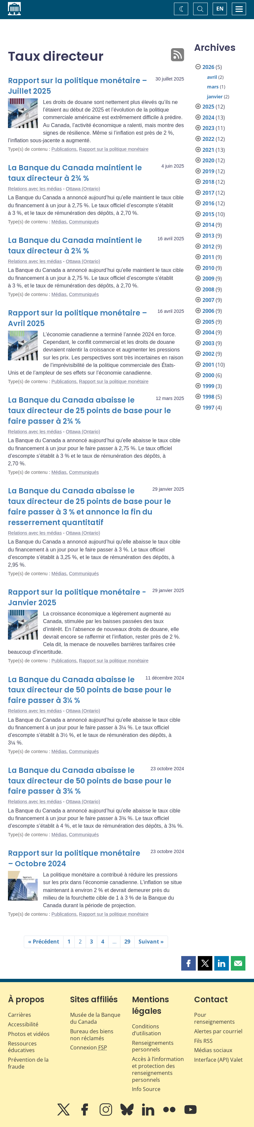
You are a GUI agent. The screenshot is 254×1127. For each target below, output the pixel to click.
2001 (208, 364)
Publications (64, 149)
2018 (208, 181)
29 (127, 941)
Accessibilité (23, 1024)
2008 (208, 289)
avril (212, 77)
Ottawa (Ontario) (83, 188)
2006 (208, 311)
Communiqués (84, 221)
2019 (208, 171)
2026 (208, 67)
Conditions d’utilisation (146, 1030)
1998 (208, 396)
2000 (208, 375)
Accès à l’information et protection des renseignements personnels (158, 1069)
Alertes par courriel (218, 1031)
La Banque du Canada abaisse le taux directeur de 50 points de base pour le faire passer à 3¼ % (89, 690)
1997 (208, 407)
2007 (208, 300)
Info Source (146, 1089)
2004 (208, 332)
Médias (59, 221)
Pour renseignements (214, 1018)
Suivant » (151, 941)
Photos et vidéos (29, 1034)
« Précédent (43, 941)
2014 (208, 224)
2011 (208, 257)
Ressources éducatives (22, 1047)
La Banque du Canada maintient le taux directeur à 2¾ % (75, 173)
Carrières (19, 1014)
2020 (208, 160)
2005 (208, 321)
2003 (208, 343)
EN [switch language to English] (220, 8)
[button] (188, 963)
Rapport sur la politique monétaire (113, 149)
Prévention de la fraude (28, 1063)
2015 (208, 214)
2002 (208, 353)
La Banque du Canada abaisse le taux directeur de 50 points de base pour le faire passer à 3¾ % (89, 781)
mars (213, 86)
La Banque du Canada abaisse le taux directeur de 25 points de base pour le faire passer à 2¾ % (89, 410)
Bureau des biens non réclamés (91, 1035)
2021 (208, 149)
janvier (215, 96)
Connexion (88, 1047)
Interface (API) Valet (218, 1059)
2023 (208, 128)
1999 (208, 386)
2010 (208, 268)
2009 (208, 278)
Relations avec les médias (35, 188)
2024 (208, 117)
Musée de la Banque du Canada (95, 1018)
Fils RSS (203, 1040)
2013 (208, 235)
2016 (208, 203)
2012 (208, 246)
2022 (208, 139)
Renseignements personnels (153, 1046)
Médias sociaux (213, 1050)
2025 (208, 106)
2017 (208, 192)
